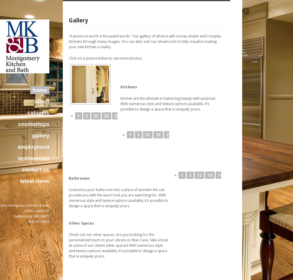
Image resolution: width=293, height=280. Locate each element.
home (40, 90)
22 (106, 115)
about (42, 102)
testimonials (33, 158)
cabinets (38, 113)
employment (33, 147)
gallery (40, 136)
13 (209, 175)
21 (96, 115)
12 (199, 175)
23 (117, 115)
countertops (33, 124)
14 (220, 175)
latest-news (34, 181)
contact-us (35, 170)
